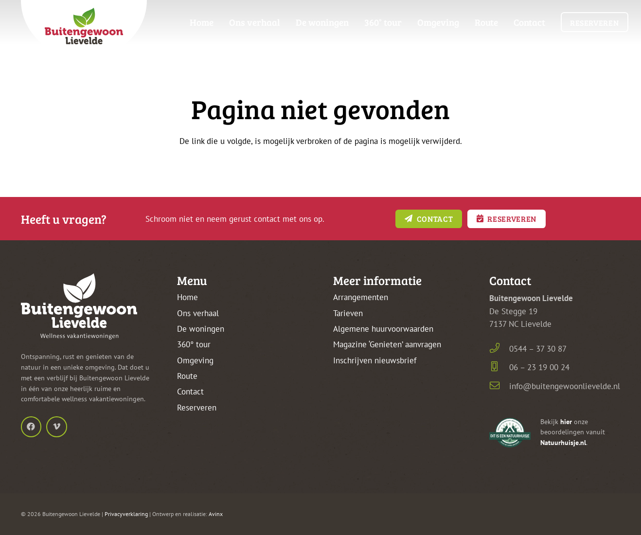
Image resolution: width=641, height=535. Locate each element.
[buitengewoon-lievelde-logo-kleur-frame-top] (84, 29)
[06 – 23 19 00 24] (499, 367)
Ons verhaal (198, 313)
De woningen (200, 328)
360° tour (194, 344)
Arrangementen (360, 297)
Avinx (216, 513)
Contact (190, 391)
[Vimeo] (56, 426)
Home (187, 297)
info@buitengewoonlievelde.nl (564, 386)
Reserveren (196, 407)
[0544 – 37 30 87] (499, 349)
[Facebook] (31, 426)
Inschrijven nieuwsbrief (374, 360)
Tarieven (348, 313)
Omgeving (195, 360)
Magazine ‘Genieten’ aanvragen (387, 344)
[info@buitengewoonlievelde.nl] (499, 386)
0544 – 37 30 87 (538, 348)
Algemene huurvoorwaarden (383, 328)
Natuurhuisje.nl (563, 442)
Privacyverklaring (126, 513)
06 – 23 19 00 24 (539, 367)
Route (187, 376)
